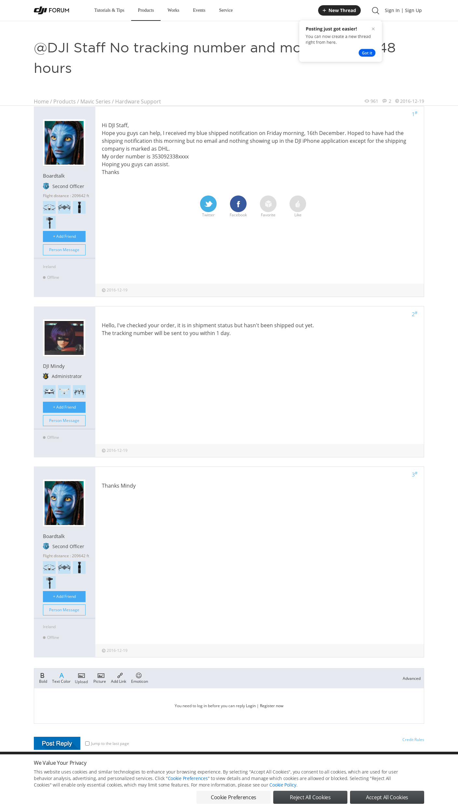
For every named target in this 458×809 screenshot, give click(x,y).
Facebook (238, 207)
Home (41, 101)
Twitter (208, 207)
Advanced (412, 678)
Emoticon (139, 677)
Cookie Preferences (188, 789)
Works (173, 10)
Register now (271, 705)
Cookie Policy (282, 795)
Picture (99, 677)
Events (199, 10)
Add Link (118, 677)
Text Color (61, 677)
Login (251, 705)
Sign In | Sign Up (403, 10)
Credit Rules (413, 739)
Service (226, 10)
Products (146, 10)
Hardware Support (138, 101)
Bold (43, 677)
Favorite (268, 207)
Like (298, 207)
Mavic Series (95, 101)
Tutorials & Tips (109, 10)
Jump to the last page (107, 743)
